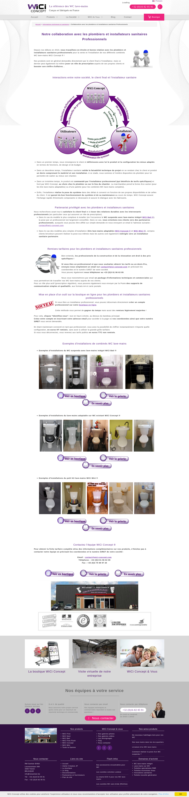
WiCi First (66, 734)
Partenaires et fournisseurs (73, 775)
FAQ (100, 741)
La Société (72, 17)
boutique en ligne (87, 305)
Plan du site (67, 777)
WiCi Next (66, 736)
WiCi (95, 17)
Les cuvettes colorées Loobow (108, 772)
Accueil (34, 17)
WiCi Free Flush (69, 741)
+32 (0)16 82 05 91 (142, 6)
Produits (52, 17)
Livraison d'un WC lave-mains (144, 747)
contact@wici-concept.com (51, 225)
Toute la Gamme (69, 747)
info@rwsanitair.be (32, 774)
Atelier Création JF (70, 766)
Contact (128, 17)
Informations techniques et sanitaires (56, 24)
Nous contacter (103, 718)
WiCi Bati (66, 738)
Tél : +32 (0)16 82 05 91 (35, 777)
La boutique (67, 768)
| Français (157, 1)
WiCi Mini (66, 745)
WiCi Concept (68, 743)
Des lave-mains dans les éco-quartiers (148, 742)
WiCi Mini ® (139, 231)
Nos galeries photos (106, 734)
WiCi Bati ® (148, 217)
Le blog (65, 770)
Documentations (69, 773)
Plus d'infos (164, 794)
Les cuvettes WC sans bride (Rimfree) (112, 784)
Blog (113, 17)
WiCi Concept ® (123, 231)
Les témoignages (105, 738)
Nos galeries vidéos (106, 736)
